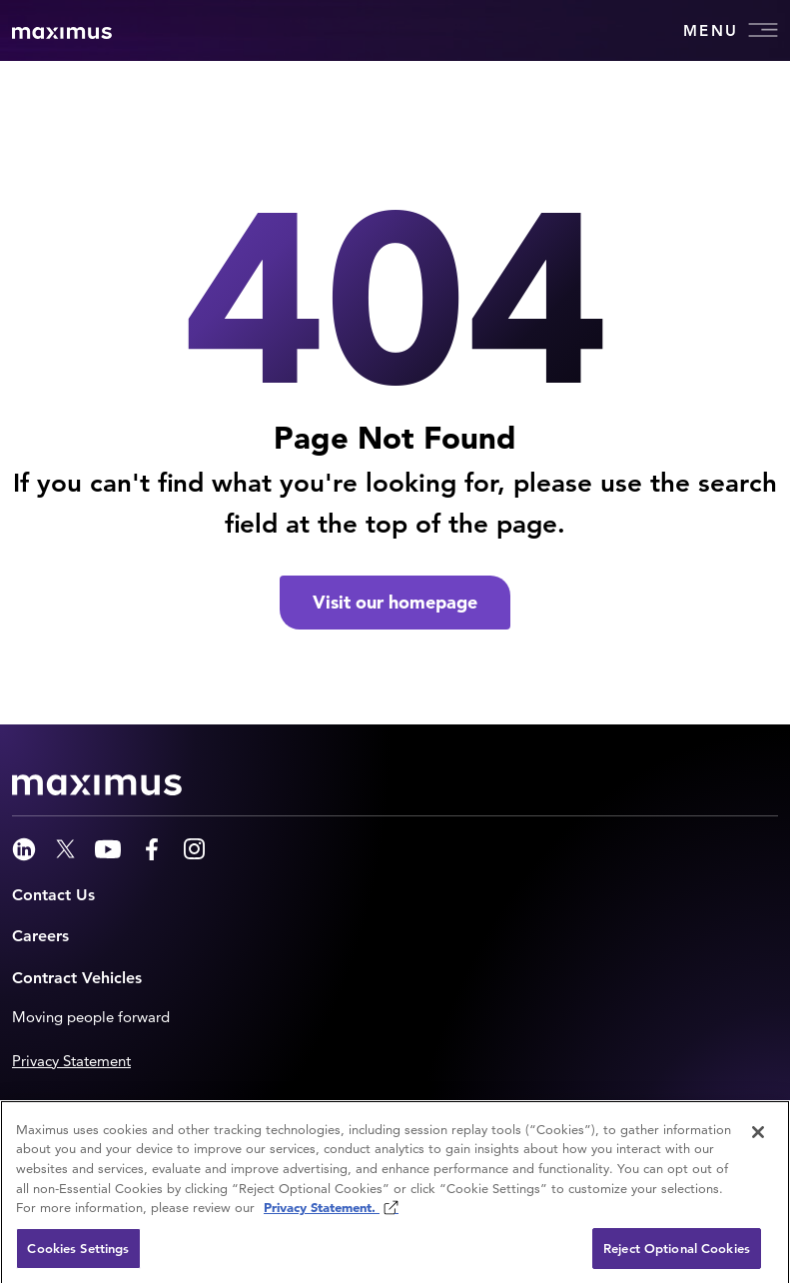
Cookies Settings (78, 1253)
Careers (40, 935)
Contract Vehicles (77, 977)
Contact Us (53, 894)
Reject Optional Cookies (676, 1253)
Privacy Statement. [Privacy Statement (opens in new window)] (322, 1212)
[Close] (758, 1137)
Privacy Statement (71, 1060)
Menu (730, 30)
